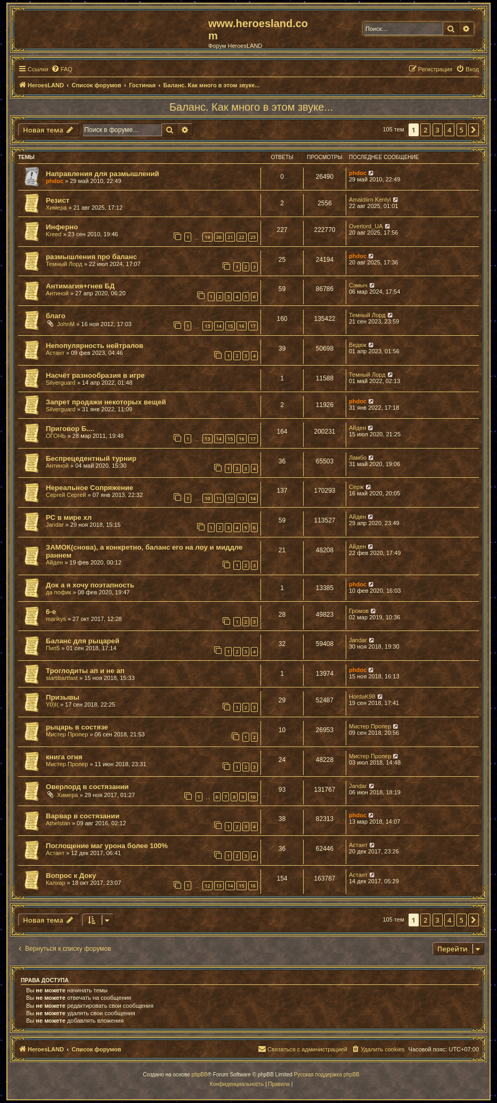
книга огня (64, 757)
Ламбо (357, 457)
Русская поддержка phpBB (327, 1074)
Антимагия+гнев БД (80, 286)
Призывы (62, 697)
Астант (55, 353)
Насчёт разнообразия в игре (95, 375)
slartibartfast (62, 678)
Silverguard (61, 382)
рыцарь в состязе (77, 727)
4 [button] (449, 130)
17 (253, 325)
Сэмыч (358, 285)
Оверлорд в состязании (87, 787)
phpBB (200, 1074)
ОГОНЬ (56, 436)
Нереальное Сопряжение (89, 488)
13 (207, 325)
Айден (357, 428)
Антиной (57, 293)
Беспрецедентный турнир (91, 458)
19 (207, 237)
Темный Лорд (64, 264)
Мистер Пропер (67, 734)
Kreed (53, 234)
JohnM (66, 324)
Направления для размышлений (102, 174)
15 (230, 325)
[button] (473, 129)
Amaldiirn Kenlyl (370, 199)
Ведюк (357, 345)
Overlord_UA (366, 226)
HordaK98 (362, 696)
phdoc (54, 181)
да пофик (58, 592)
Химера (56, 207)
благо (56, 316)
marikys (56, 619)
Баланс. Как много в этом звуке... (251, 107)
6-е (51, 612)
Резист (57, 200)
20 (219, 237)
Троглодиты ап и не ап (85, 671)
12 (230, 498)
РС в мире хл (69, 517)
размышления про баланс (91, 257)
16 (241, 325)
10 (207, 498)
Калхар (56, 883)
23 (253, 237)
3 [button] (437, 130)
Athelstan (58, 823)
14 (219, 325)
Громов (359, 611)
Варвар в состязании (82, 816)
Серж (356, 487)
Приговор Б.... (70, 429)
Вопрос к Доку (71, 876)
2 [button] (425, 130)
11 (219, 498)
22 (241, 237)
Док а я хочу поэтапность (90, 585)
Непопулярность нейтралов (94, 346)
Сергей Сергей (66, 495)
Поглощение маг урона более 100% (107, 846)
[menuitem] (61, 69)
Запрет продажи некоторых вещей (106, 402)
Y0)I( (52, 704)
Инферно (62, 227)
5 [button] (461, 130)
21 (230, 237)
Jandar (55, 524)
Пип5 (53, 648)
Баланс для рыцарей (82, 641)
